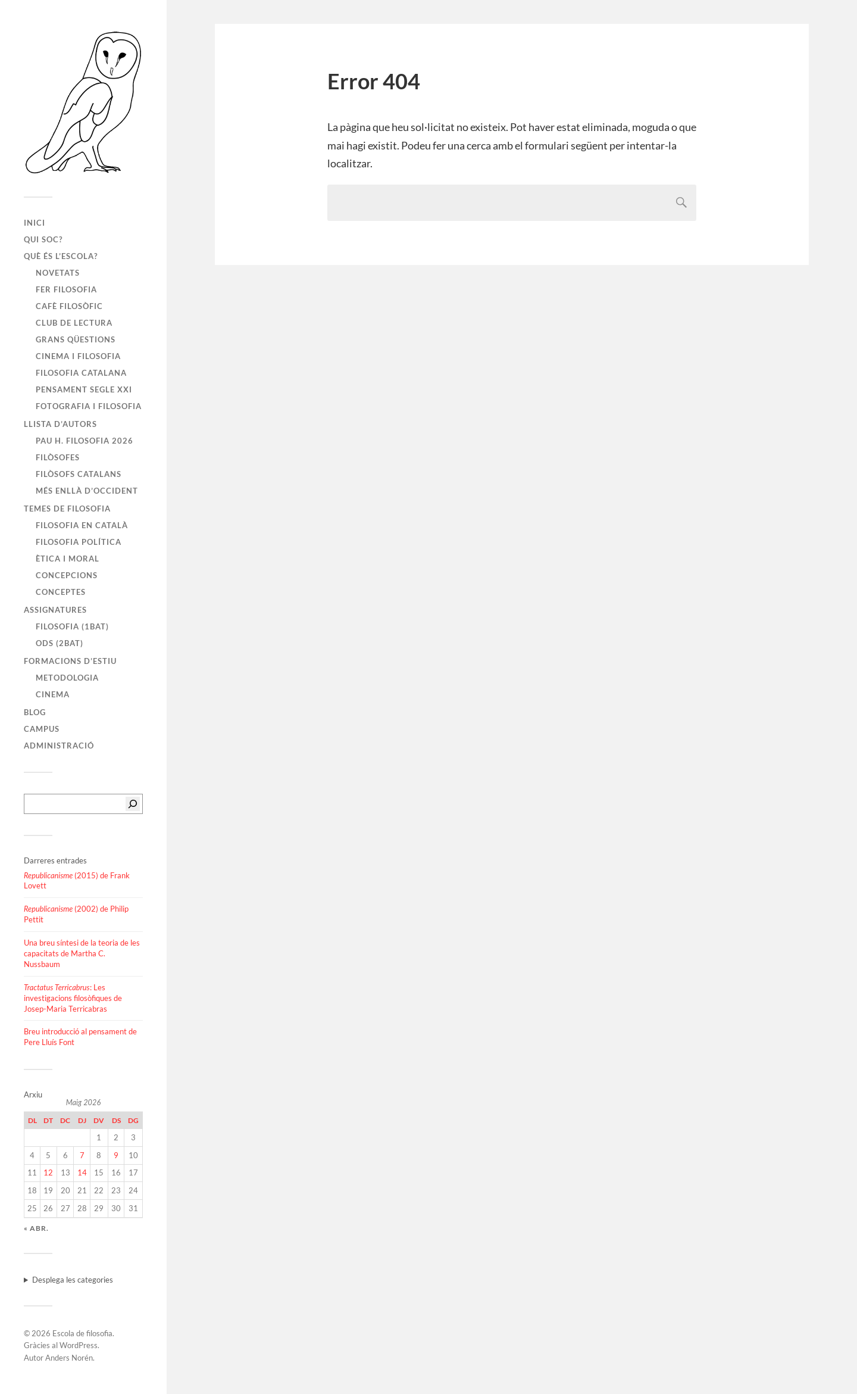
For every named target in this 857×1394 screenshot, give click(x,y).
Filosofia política (78, 542)
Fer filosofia (66, 289)
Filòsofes (58, 457)
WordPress (79, 1345)
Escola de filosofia (82, 1333)
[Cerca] (133, 804)
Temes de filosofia (67, 508)
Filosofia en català (82, 525)
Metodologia (67, 677)
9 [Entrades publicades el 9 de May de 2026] (116, 1155)
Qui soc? (43, 239)
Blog (35, 712)
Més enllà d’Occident (87, 490)
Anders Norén (69, 1357)
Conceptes (61, 592)
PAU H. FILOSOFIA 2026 (84, 440)
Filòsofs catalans (78, 474)
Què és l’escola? (61, 256)
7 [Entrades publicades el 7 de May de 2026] (82, 1155)
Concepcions (67, 575)
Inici (34, 222)
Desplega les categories (72, 1279)
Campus (42, 729)
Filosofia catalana (81, 373)
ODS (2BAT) (59, 643)
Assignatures (55, 610)
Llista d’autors (60, 424)
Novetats (58, 272)
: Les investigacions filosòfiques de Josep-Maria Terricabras (73, 998)
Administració (59, 745)
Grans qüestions (75, 339)
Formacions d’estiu (70, 661)
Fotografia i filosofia (89, 406)
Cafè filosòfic (69, 306)
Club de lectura (74, 323)
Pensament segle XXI (84, 389)
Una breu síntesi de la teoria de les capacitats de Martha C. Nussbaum (82, 953)
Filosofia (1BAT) (72, 626)
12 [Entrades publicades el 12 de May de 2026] (48, 1172)
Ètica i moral (67, 558)
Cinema (53, 694)
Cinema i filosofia (78, 356)
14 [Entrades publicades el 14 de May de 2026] (82, 1172)
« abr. (36, 1228)
